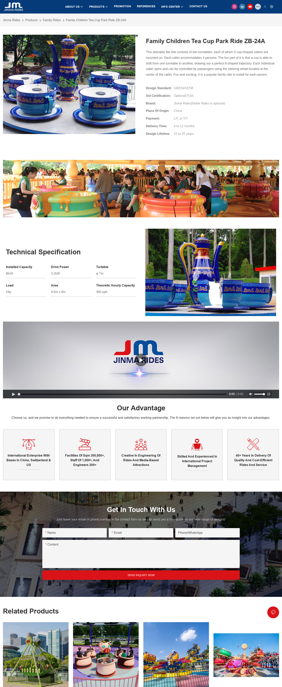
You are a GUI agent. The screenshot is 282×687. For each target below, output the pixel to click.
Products (31, 20)
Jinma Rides (11, 20)
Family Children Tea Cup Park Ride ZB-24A (96, 20)
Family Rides (52, 20)
